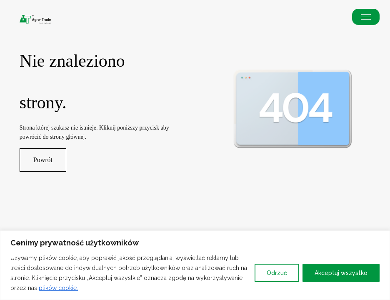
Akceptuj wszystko (341, 273)
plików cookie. (58, 288)
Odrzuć (277, 273)
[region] (195, 265)
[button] (366, 17)
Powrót (42, 159)
